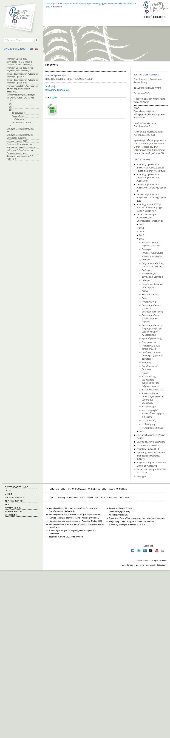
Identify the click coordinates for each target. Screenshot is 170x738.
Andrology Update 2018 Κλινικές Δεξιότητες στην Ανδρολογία (148, 177)
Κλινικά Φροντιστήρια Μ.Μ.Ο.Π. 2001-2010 (127, 525)
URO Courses (62, 3)
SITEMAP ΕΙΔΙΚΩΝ (13, 511)
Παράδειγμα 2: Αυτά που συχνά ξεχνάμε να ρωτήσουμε (152, 355)
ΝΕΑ (136, 107)
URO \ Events (94, 489)
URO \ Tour (100, 498)
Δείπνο (145, 291)
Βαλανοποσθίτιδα (142, 93)
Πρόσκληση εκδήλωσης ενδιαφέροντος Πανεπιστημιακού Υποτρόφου (149, 114)
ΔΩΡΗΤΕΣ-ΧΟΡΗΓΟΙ (14, 501)
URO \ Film (65, 489)
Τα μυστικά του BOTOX (153, 389)
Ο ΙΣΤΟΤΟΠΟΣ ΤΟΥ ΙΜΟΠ (16, 487)
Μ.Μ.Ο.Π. (9, 494)
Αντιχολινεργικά (149, 302)
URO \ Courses (86, 498)
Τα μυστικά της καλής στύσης (147, 88)
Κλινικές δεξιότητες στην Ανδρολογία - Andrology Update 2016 (151, 197)
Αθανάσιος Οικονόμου (57, 90)
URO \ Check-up (79, 489)
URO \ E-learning (57, 498)
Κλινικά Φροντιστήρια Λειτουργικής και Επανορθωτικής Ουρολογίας (103, 3)
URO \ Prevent (108, 489)
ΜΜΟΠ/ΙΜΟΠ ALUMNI (14, 498)
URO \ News (121, 489)
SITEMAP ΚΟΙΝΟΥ (13, 508)
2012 (11, 110)
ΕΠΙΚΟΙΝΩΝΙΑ (11, 515)
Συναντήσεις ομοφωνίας (17, 138)
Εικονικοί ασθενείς (150, 294)
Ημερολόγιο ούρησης (152, 338)
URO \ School (72, 498)
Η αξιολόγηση (18, 119)
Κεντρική (50, 3)
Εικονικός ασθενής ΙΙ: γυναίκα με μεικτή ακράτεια (152, 318)
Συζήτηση (146, 362)
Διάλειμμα (146, 259)
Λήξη (144, 298)
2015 (11, 101)
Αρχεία (53, 97)
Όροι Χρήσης (127, 565)
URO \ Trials (112, 498)
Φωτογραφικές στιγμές (21, 122)
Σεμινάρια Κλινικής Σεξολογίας (20, 135)
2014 (11, 104)
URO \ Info (54, 489)
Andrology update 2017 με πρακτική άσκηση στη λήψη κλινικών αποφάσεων (22, 89)
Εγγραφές (146, 249)
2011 (11, 125)
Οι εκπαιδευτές (18, 116)
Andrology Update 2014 (17, 141)
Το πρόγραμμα (18, 113)
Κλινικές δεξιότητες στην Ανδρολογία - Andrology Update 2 (151, 187)
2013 (11, 107)
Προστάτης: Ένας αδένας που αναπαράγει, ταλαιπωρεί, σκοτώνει (151, 455)
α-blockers (147, 417)
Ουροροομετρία (149, 342)
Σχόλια (145, 373)
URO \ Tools (124, 498)
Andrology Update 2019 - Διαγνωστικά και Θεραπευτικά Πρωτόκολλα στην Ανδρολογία (20, 62)
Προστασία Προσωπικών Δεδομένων (150, 565)
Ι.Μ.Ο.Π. (8, 490)
